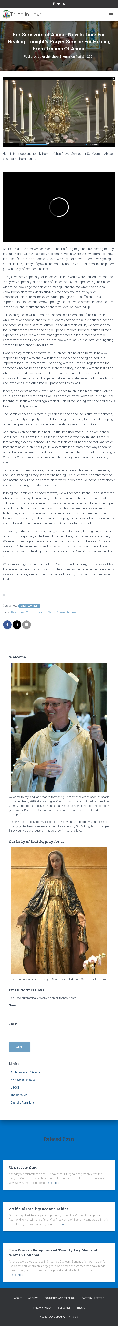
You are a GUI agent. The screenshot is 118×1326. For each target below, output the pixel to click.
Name (24, 1009)
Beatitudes (17, 612)
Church (30, 612)
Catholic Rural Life (22, 1102)
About (18, 1298)
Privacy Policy (42, 1307)
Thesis (81, 1307)
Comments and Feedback (60, 1298)
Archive (33, 1298)
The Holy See (19, 1095)
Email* (24, 1027)
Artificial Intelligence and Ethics (38, 1208)
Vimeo (64, 4)
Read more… (53, 1182)
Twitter (58, 4)
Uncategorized (29, 606)
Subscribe (64, 1307)
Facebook (54, 4)
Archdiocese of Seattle (25, 1072)
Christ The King (23, 1167)
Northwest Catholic (23, 1080)
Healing (41, 612)
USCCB (15, 1087)
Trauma (71, 612)
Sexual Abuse (56, 612)
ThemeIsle (72, 1316)
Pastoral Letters (93, 1298)
